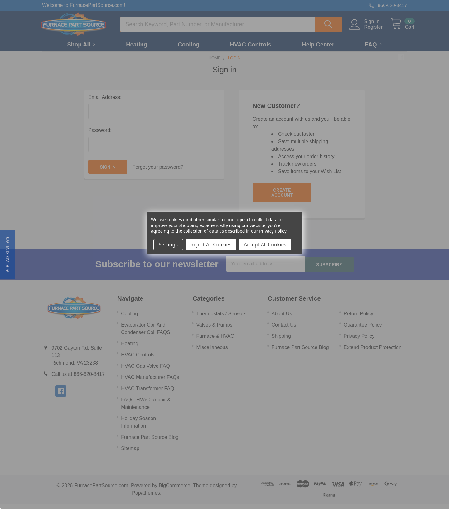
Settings (168, 244)
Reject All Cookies (211, 244)
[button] (7, 254)
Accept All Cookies (265, 244)
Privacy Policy (272, 231)
